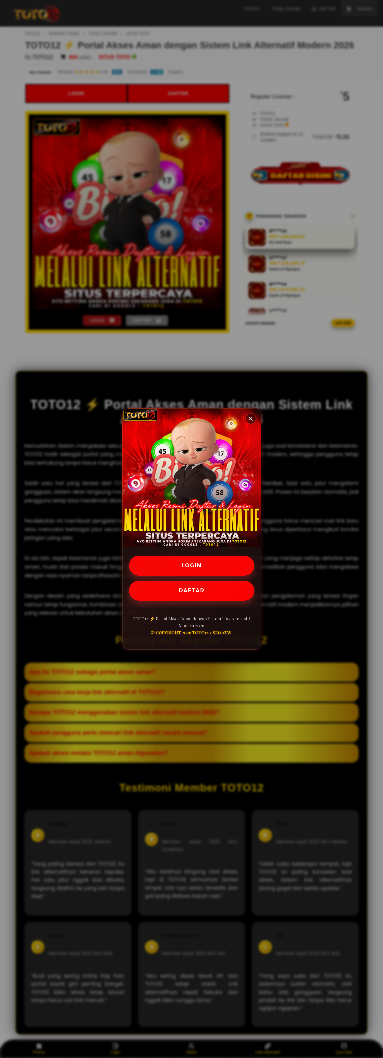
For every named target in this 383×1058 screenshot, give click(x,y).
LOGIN (191, 565)
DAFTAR (192, 590)
